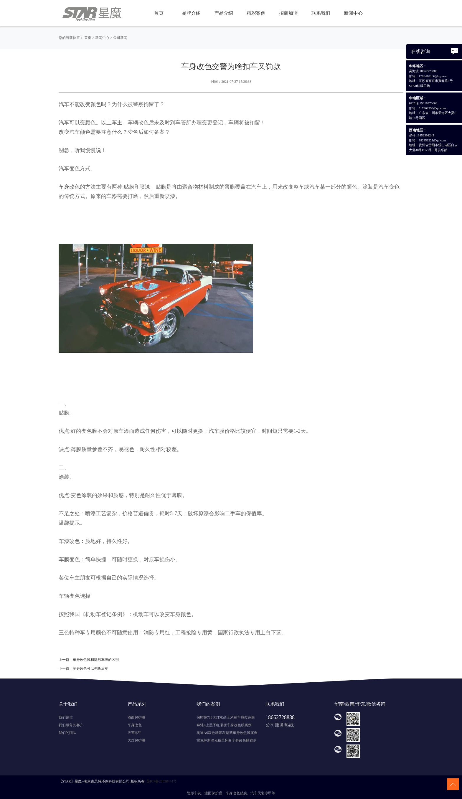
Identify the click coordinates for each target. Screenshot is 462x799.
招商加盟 (288, 13)
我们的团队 (67, 733)
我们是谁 (66, 717)
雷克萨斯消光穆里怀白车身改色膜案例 (227, 740)
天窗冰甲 (135, 733)
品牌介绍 (191, 13)
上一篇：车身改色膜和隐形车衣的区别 (89, 660)
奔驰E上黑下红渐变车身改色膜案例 (224, 725)
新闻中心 (353, 13)
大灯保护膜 (136, 740)
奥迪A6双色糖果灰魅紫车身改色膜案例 (227, 733)
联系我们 (320, 13)
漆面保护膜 (136, 717)
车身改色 (135, 725)
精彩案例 (256, 13)
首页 (159, 13)
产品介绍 (223, 13)
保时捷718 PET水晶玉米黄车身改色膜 (226, 717)
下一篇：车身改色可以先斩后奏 (83, 668)
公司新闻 (120, 38)
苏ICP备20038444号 (161, 781)
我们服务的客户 (71, 725)
